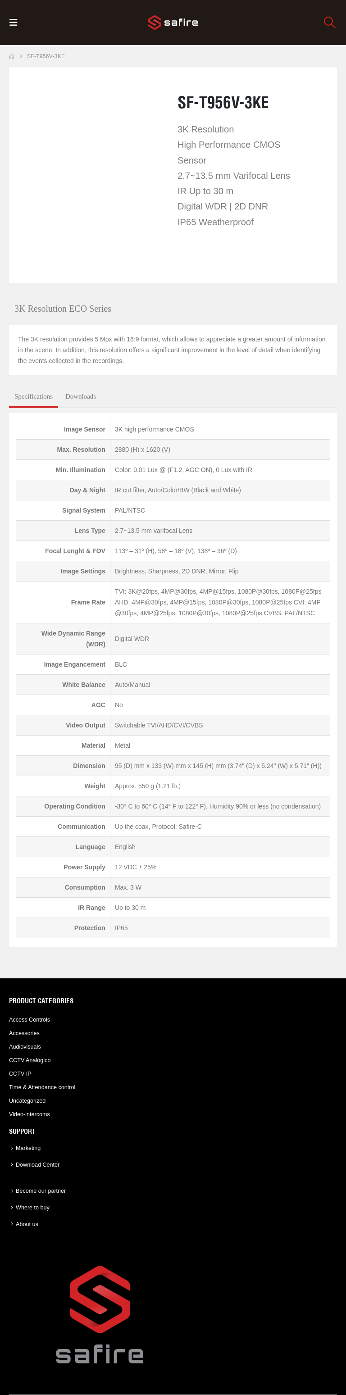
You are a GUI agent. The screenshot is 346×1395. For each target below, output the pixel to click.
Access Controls (29, 1020)
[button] (16, 22)
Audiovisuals (25, 1047)
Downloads (80, 396)
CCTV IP (20, 1074)
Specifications (33, 396)
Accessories (24, 1033)
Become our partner (41, 1191)
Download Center (37, 1165)
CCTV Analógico (29, 1060)
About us (27, 1224)
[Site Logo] (173, 22)
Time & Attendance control (42, 1087)
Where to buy (33, 1207)
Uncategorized (27, 1101)
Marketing (28, 1148)
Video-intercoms (29, 1114)
